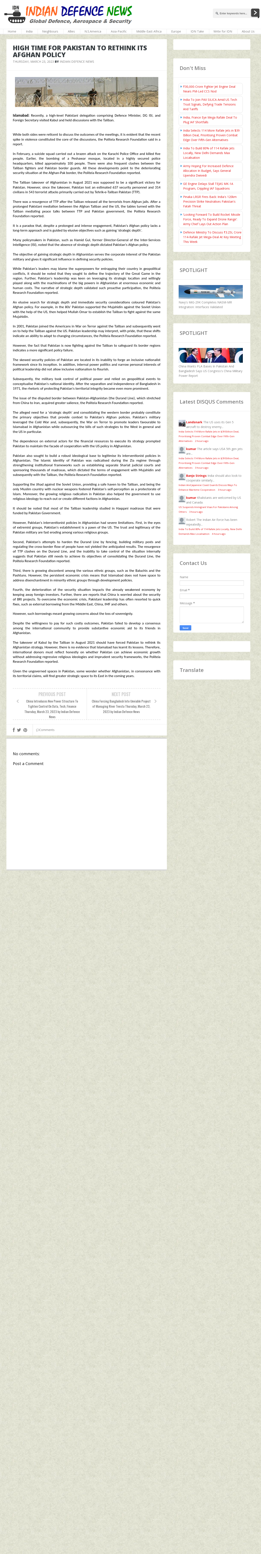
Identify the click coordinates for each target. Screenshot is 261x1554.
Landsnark (194, 422)
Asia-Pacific (119, 31)
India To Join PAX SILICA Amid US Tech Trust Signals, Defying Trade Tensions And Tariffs (210, 104)
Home (12, 31)
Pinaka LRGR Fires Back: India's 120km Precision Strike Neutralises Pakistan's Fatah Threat (210, 201)
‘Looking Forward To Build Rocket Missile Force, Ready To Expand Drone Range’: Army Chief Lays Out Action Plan (211, 219)
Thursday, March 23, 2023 (33, 61)
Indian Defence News (77, 61)
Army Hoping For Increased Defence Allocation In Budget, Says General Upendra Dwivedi (208, 170)
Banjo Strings (196, 476)
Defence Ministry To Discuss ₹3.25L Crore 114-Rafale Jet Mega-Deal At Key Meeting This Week (212, 237)
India (29, 31)
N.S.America (93, 31)
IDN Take (197, 31)
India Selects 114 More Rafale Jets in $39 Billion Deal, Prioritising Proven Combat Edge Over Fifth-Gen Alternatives (211, 135)
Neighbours (50, 31)
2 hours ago (202, 441)
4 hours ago (219, 533)
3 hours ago (202, 467)
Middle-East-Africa (149, 31)
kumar (191, 449)
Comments (45, 730)
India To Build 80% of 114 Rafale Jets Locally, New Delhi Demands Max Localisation (208, 153)
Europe (176, 31)
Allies (71, 31)
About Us (248, 31)
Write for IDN (223, 31)
